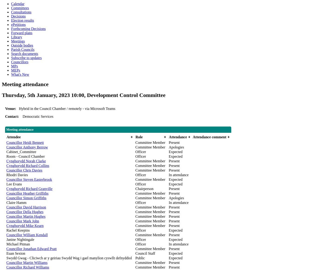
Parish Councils (22, 49)
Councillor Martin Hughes (26, 216)
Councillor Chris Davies (24, 170)
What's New (20, 74)
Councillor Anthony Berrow (27, 147)
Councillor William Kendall (27, 235)
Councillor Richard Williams (27, 267)
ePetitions (18, 25)
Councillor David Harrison (26, 207)
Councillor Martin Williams (27, 263)
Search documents (24, 54)
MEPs (15, 70)
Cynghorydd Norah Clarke (26, 161)
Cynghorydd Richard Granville (29, 189)
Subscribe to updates (26, 58)
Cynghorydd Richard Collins (27, 166)
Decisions (18, 16)
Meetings (18, 41)
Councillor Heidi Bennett (25, 143)
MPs (14, 66)
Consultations (21, 12)
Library (16, 37)
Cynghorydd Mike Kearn (25, 226)
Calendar (18, 4)
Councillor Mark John (22, 221)
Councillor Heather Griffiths (27, 193)
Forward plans (21, 33)
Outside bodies (22, 45)
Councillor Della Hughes (24, 212)
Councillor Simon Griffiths (26, 198)
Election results (22, 20)
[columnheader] (69, 137)
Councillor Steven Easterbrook (29, 179)
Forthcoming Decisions (28, 29)
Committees (20, 8)
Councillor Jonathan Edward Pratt (31, 249)
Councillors (19, 62)
